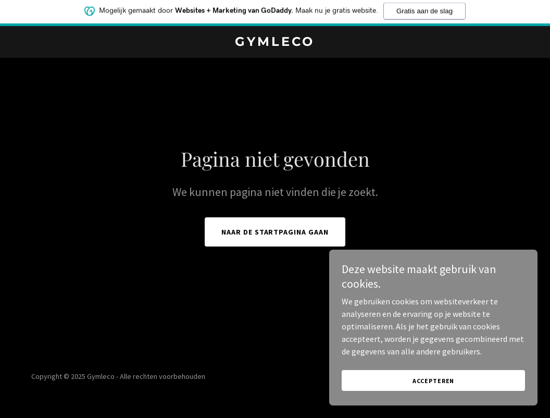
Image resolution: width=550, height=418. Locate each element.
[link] (275, 43)
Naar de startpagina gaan (275, 232)
